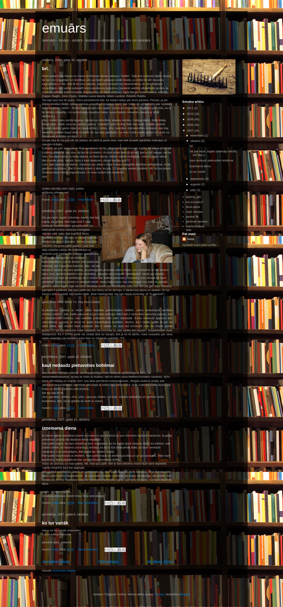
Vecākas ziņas (159, 561)
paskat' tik (192, 216)
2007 (190, 130)
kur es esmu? (194, 202)
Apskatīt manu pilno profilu (199, 245)
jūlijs (193, 190)
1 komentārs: (87, 345)
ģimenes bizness (196, 221)
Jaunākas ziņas (56, 561)
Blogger (184, 594)
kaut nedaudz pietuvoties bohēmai (78, 365)
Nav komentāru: (88, 502)
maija (190, 239)
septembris (197, 178)
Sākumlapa (108, 561)
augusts (195, 184)
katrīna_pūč (193, 197)
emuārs (64, 28)
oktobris (195, 141)
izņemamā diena (59, 428)
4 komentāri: (86, 199)
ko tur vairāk (55, 523)
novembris (197, 135)
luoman (159, 594)
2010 (190, 113)
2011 (190, 108)
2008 (190, 124)
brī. (45, 68)
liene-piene (193, 207)
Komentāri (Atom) (64, 570)
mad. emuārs (194, 211)
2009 (190, 119)
